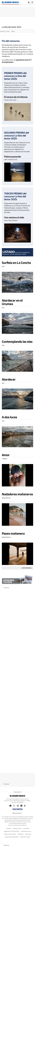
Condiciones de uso (26, 831)
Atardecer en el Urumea (12, 302)
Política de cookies (25, 837)
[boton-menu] (32, 2)
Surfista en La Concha (16, 263)
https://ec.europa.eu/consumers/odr (17, 825)
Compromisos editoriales (11, 837)
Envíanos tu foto (5, 31)
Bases (13, 31)
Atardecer (9, 379)
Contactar (8, 828)
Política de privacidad (10, 834)
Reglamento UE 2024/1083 (11, 831)
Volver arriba (17, 792)
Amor (6, 455)
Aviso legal (26, 828)
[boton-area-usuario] (29, 2)
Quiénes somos (17, 828)
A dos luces (9, 417)
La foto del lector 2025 (11, 27)
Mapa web (28, 834)
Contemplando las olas (17, 341)
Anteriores (26, 568)
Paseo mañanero (13, 533)
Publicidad (20, 834)
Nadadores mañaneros (17, 494)
